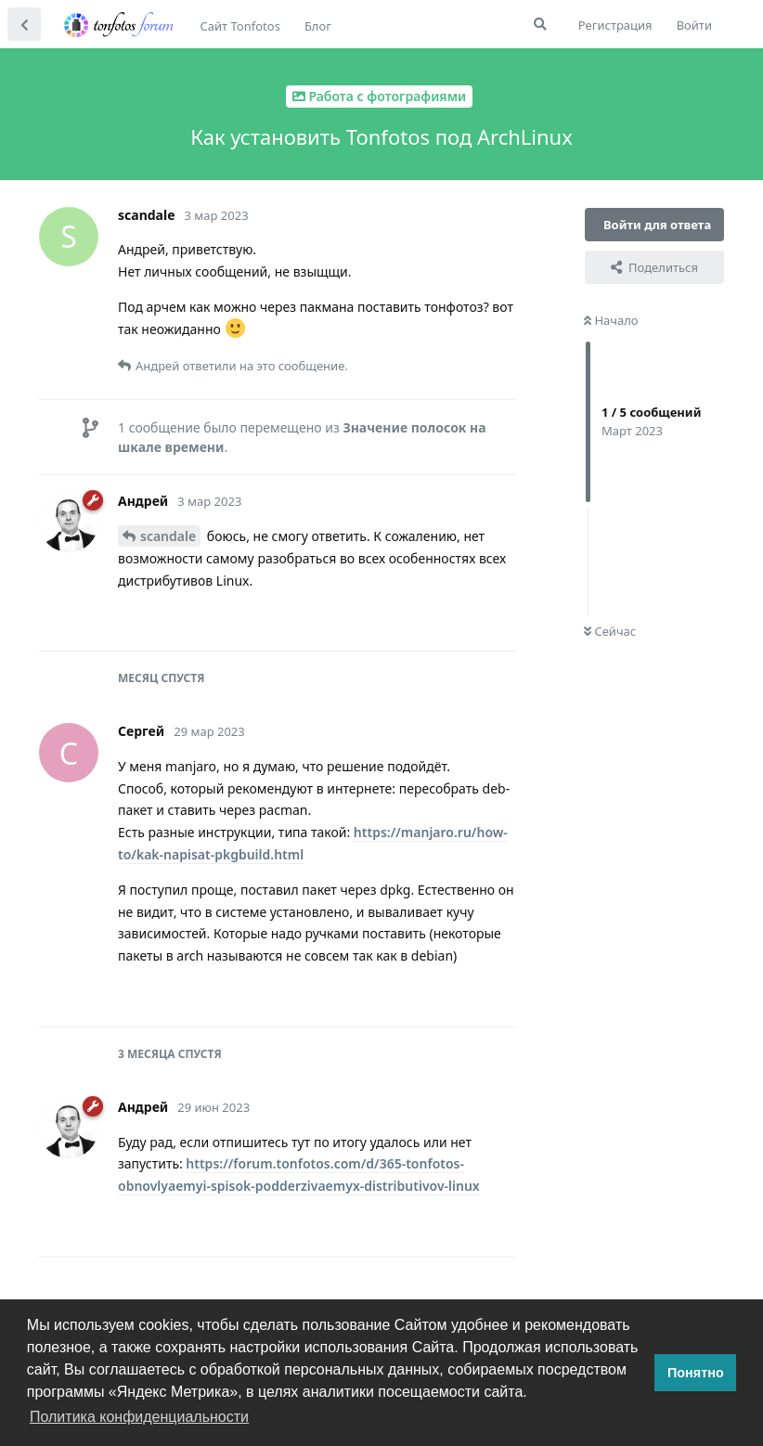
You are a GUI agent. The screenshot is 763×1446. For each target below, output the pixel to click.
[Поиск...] (540, 24)
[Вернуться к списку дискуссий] (24, 24)
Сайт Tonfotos (240, 26)
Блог (317, 26)
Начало (611, 320)
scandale (168, 536)
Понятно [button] (695, 1372)
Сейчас (610, 631)
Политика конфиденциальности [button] (139, 1417)
